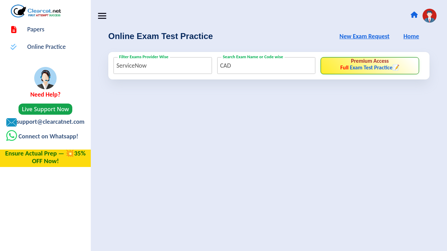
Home (411, 36)
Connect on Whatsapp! (47, 136)
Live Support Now (45, 109)
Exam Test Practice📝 (369, 64)
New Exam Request (364, 36)
